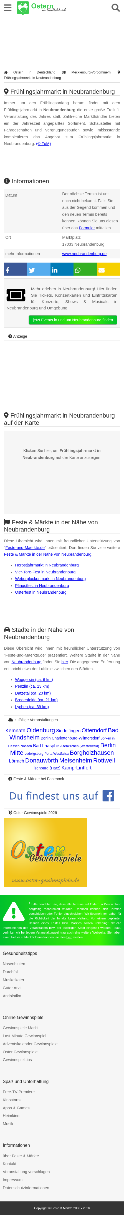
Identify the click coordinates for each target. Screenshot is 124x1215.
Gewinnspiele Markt (20, 1028)
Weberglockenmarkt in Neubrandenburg (50, 578)
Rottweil (104, 760)
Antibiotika (12, 996)
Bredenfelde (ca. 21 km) (36, 700)
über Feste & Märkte (21, 1156)
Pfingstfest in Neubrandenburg (42, 585)
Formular (87, 228)
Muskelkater (13, 980)
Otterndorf (94, 730)
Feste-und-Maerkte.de (25, 547)
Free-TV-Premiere (19, 1092)
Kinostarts (12, 1100)
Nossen (26, 746)
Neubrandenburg (26, 662)
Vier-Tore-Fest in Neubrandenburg (45, 572)
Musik (8, 1124)
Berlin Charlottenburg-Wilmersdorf (70, 738)
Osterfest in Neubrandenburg (41, 592)
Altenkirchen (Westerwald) (79, 746)
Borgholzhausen (92, 752)
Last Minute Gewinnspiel (24, 1036)
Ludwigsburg (33, 754)
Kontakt (9, 1163)
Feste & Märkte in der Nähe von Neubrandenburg (47, 554)
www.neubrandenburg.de (84, 253)
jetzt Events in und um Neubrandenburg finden (73, 320)
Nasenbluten (14, 964)
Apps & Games (16, 1108)
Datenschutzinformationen (26, 1188)
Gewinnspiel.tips (17, 1060)
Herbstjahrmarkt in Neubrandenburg (47, 565)
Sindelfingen (68, 730)
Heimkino (11, 1116)
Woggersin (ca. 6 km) (34, 679)
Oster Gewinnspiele (20, 1052)
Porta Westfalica (56, 754)
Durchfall (11, 972)
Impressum (12, 1180)
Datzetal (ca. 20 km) (33, 693)
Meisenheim (75, 760)
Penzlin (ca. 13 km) (32, 686)
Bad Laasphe (46, 745)
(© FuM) (43, 143)
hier (65, 662)
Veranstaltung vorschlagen (26, 1172)
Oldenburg (41, 730)
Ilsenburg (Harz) (46, 768)
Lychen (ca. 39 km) (32, 707)
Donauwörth (41, 760)
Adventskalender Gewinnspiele (30, 1044)
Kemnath (15, 730)
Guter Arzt (12, 988)
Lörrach (16, 761)
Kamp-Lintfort (77, 768)
